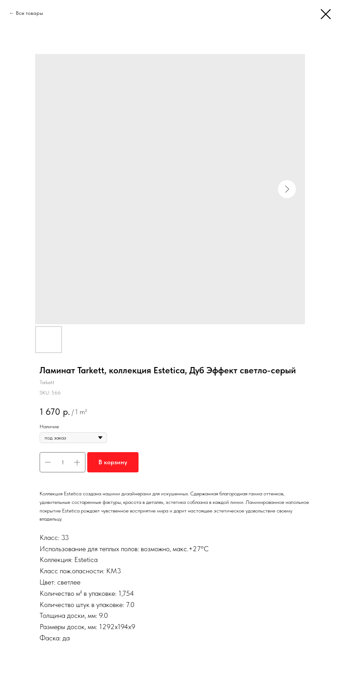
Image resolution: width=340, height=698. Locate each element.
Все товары (29, 13)
